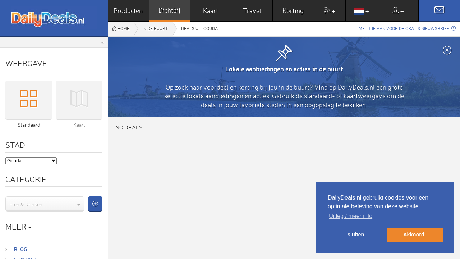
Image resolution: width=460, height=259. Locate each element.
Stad (18, 145)
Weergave (28, 63)
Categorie (28, 179)
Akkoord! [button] (414, 234)
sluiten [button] (356, 234)
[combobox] (44, 204)
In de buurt (155, 28)
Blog (20, 249)
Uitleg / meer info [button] (350, 216)
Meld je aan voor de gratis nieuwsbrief (407, 28)
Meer (18, 226)
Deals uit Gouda (199, 28)
